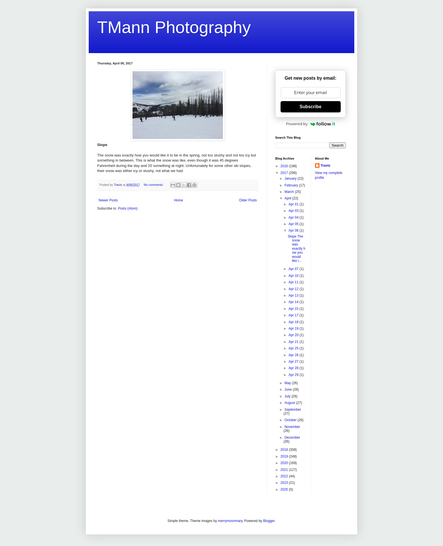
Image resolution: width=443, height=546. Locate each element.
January (291, 178)
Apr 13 (293, 295)
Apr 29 (293, 375)
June (289, 389)
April (288, 198)
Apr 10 (293, 276)
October (291, 420)
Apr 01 (293, 204)
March (290, 192)
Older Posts (248, 200)
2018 (285, 450)
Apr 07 (293, 269)
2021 (285, 470)
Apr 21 (293, 342)
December (292, 438)
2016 (285, 166)
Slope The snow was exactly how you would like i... (296, 248)
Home (178, 200)
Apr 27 (293, 362)
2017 (285, 173)
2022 (285, 476)
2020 (285, 463)
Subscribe (310, 106)
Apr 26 (293, 355)
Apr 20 (293, 335)
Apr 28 (293, 368)
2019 (285, 456)
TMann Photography (174, 27)
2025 (285, 489)
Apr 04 (293, 217)
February (292, 185)
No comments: (154, 184)
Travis (326, 166)
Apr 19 (293, 328)
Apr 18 (293, 322)
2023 (285, 483)
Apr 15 (293, 309)
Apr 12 (293, 289)
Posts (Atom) (127, 208)
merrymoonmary (230, 521)
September (293, 410)
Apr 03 (293, 211)
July (288, 396)
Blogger (269, 521)
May (288, 383)
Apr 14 (293, 302)
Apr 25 (293, 348)
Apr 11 (293, 282)
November (292, 427)
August (290, 403)
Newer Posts (108, 200)
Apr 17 (293, 315)
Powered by (310, 123)
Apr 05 (293, 224)
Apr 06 (293, 230)
